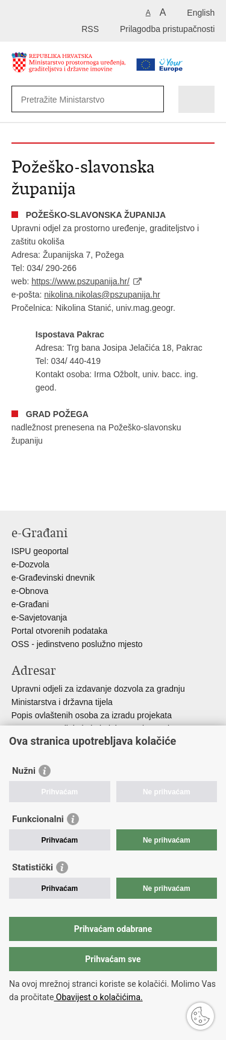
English (201, 13)
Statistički (32, 867)
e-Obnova (29, 591)
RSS (90, 29)
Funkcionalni (38, 819)
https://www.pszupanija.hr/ (80, 281)
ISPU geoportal (40, 551)
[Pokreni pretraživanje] (152, 99)
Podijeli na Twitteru (69, 491)
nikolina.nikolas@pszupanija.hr (102, 294)
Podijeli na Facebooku (43, 491)
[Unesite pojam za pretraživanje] (77, 99)
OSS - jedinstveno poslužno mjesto (77, 644)
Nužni (24, 770)
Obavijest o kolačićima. (98, 997)
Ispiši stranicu (17, 491)
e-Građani (30, 604)
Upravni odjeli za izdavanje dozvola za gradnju (98, 689)
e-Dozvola (30, 564)
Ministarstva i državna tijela (62, 702)
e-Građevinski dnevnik (53, 577)
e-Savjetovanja (39, 617)
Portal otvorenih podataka (59, 631)
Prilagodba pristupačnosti (167, 29)
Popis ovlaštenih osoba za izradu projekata (91, 715)
